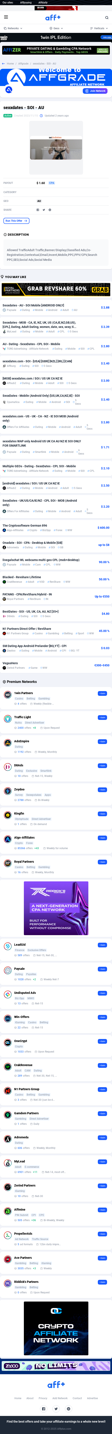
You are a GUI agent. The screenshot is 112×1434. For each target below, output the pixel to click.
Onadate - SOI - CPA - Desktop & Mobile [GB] (32, 542)
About (30, 1398)
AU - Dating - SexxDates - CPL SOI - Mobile (31, 344)
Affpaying (26, 2)
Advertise (92, 1398)
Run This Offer (16, 221)
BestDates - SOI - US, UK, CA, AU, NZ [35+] (30, 611)
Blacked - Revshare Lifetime (22, 577)
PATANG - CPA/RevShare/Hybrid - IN (27, 594)
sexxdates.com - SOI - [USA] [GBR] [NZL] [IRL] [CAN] (37, 361)
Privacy (43, 1398)
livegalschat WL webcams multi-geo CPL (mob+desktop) (41, 560)
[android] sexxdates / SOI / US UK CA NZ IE (31, 483)
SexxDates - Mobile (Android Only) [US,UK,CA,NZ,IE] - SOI (41, 395)
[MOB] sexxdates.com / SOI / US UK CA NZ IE (33, 378)
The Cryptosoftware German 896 (25, 525)
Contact (77, 1398)
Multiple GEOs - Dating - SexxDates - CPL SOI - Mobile (39, 466)
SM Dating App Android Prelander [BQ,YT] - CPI (34, 646)
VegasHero (10, 663)
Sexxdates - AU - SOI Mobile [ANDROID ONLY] (33, 305)
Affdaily (43, 2)
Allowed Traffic (17, 250)
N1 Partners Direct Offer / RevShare (27, 628)
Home (10, 63)
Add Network (60, 1398)
